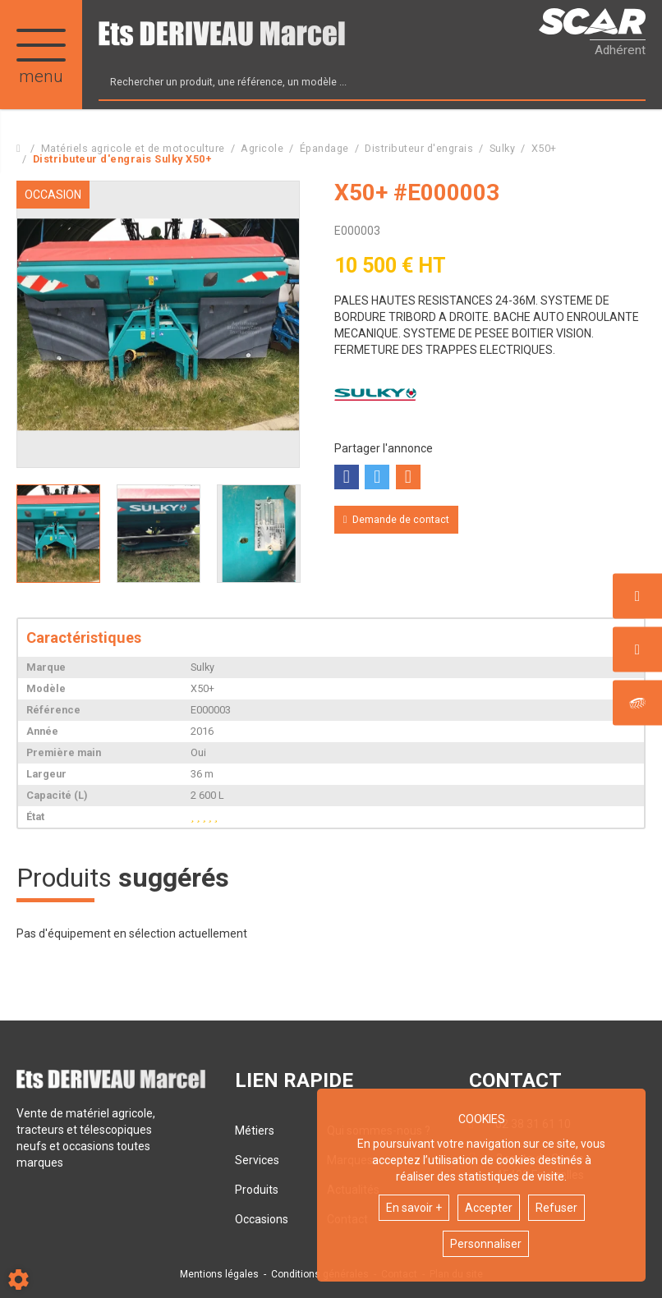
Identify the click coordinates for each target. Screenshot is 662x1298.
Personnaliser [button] (486, 1243)
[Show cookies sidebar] (18, 1279)
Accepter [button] (489, 1207)
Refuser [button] (556, 1207)
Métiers (254, 1130)
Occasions (261, 1219)
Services (257, 1160)
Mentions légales (219, 1274)
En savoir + (414, 1207)
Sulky (375, 394)
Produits (256, 1189)
